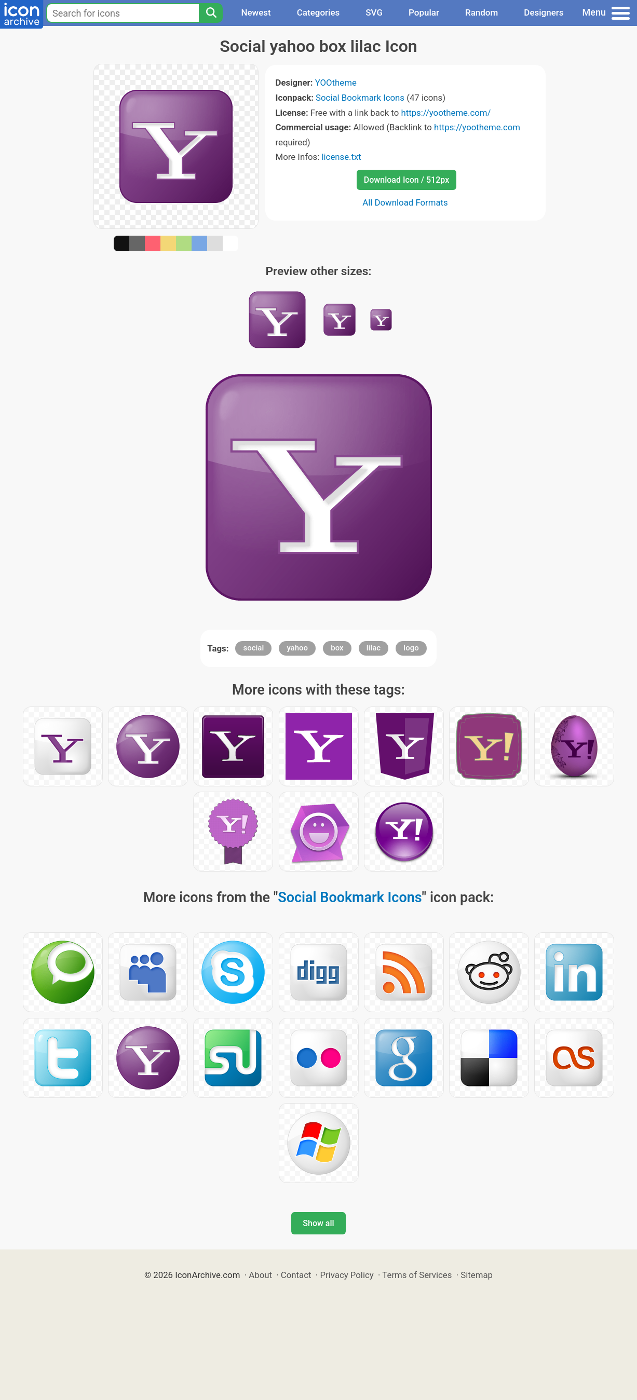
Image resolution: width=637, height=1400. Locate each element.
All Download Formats (405, 202)
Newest (255, 12)
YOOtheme (336, 82)
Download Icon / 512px (406, 180)
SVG (374, 12)
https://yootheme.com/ (446, 112)
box (337, 648)
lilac (374, 648)
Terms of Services (417, 1275)
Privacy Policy (346, 1275)
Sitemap (476, 1275)
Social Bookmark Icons (360, 97)
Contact (296, 1275)
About (260, 1275)
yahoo (297, 648)
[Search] (211, 13)
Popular (424, 12)
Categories (318, 12)
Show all (318, 1223)
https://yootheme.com (477, 127)
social (253, 648)
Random (481, 12)
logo (410, 648)
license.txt (341, 157)
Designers (543, 12)
